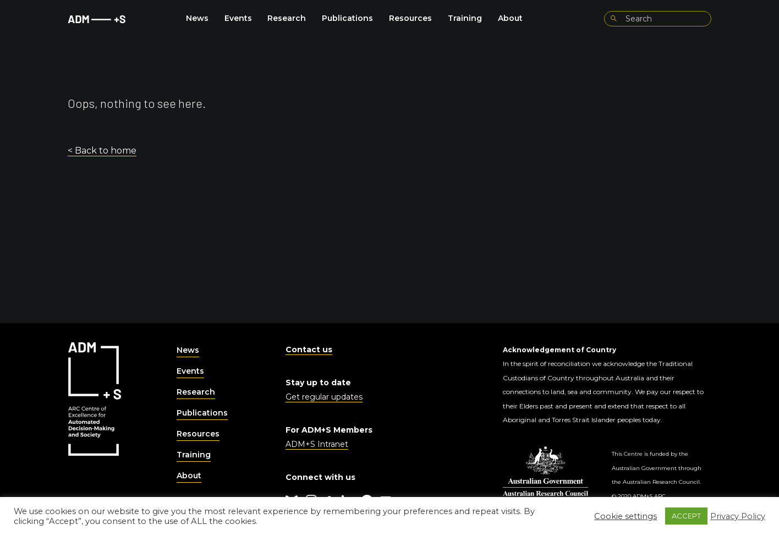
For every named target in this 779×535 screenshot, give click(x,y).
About (510, 18)
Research (286, 18)
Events (238, 18)
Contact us (309, 349)
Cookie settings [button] (625, 516)
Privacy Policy (737, 516)
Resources (410, 18)
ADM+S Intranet (317, 444)
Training (465, 18)
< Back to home (102, 150)
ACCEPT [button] (686, 515)
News (197, 18)
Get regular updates (324, 397)
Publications (347, 18)
